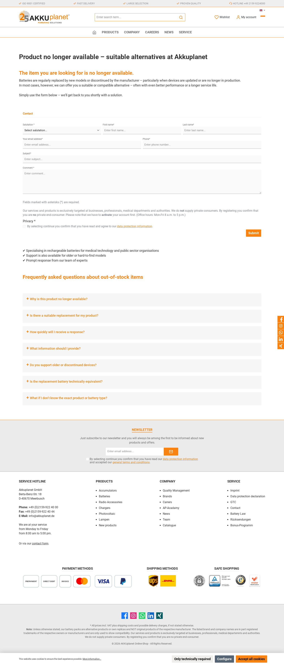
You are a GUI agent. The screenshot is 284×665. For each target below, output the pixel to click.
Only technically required (192, 659)
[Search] (181, 17)
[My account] (246, 17)
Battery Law (238, 513)
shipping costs (125, 625)
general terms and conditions (131, 462)
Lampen (104, 519)
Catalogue (169, 525)
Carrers (167, 502)
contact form (40, 543)
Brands (167, 496)
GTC (233, 502)
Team (166, 519)
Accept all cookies (251, 659)
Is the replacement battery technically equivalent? (66, 381)
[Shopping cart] (262, 16)
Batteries (104, 496)
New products (107, 525)
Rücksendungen (240, 519)
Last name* (188, 124)
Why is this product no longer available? (58, 299)
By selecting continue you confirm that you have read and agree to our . (90, 226)
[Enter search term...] (136, 17)
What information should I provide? (55, 348)
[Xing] (159, 616)
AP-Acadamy (171, 508)
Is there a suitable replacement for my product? (64, 315)
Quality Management (176, 490)
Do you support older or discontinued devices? (63, 365)
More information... (92, 659)
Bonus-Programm (241, 525)
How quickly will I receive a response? (57, 332)
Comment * (28, 168)
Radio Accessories (110, 502)
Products (104, 481)
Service (233, 481)
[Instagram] (133, 616)
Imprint (234, 490)
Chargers (104, 508)
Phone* (146, 139)
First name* (108, 124)
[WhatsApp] (142, 616)
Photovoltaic (107, 513)
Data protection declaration (247, 496)
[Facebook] (125, 616)
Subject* (27, 153)
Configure (224, 659)
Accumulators (108, 490)
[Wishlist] (222, 17)
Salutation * (28, 124)
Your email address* (33, 139)
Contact (235, 508)
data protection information (134, 226)
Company (167, 481)
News (166, 513)
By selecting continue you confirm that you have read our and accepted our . (144, 460)
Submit (253, 233)
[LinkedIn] (151, 616)
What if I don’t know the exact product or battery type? (68, 398)
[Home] (94, 32)
